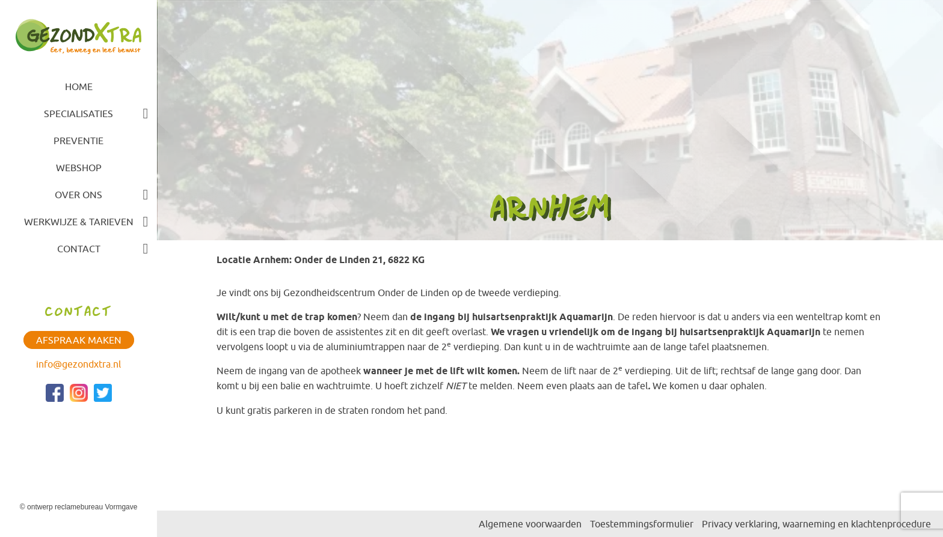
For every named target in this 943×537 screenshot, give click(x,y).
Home (79, 86)
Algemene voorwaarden (530, 523)
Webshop (79, 167)
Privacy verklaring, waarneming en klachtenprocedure (816, 523)
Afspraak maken (78, 340)
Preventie (78, 140)
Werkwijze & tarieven (79, 221)
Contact (78, 248)
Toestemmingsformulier (641, 523)
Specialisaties (78, 113)
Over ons (78, 194)
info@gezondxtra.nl (78, 364)
